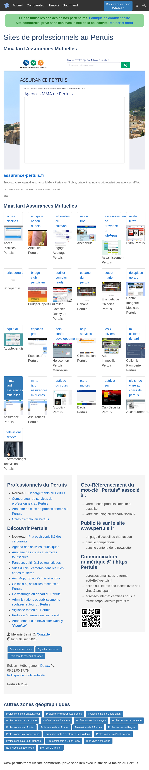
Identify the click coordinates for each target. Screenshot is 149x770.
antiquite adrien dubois (37, 221)
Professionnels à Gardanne (21, 720)
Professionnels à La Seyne (91, 720)
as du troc (84, 219)
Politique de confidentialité (109, 18)
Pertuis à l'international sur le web (36, 615)
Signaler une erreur (48, 649)
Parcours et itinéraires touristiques (36, 562)
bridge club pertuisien (38, 277)
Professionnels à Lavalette (126, 720)
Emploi (54, 5)
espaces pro (37, 331)
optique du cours (62, 383)
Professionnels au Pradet (54, 727)
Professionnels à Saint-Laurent (113, 734)
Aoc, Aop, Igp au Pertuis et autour (36, 578)
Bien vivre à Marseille (98, 740)
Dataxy (45, 665)
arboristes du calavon (63, 221)
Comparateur (36, 5)
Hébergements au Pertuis (46, 493)
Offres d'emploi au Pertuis (30, 519)
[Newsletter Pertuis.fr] (136, 5)
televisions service (13, 434)
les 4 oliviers (110, 331)
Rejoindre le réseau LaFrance (26, 656)
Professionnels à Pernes (88, 727)
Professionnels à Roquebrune (22, 734)
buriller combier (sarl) (61, 277)
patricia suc (110, 383)
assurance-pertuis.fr (24, 175)
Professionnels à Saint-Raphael (23, 740)
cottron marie (109, 275)
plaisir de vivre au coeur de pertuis (135, 388)
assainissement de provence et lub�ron (113, 226)
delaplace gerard (136, 275)
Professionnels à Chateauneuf (23, 713)
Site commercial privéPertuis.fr (118, 6)
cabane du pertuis (85, 277)
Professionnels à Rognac (122, 727)
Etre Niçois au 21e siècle (20, 747)
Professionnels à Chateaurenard (64, 713)
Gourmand (70, 5)
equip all (12, 329)
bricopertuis (14, 273)
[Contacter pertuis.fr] (143, 5)
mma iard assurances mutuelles (14, 388)
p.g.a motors (85, 383)
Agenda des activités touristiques (35, 547)
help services (86, 331)
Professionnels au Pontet (20, 727)
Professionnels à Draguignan (104, 713)
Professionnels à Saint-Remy (64, 740)
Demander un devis (21, 649)
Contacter (44, 634)
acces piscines (12, 219)
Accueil (18, 5)
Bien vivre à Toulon (50, 747)
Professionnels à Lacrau (56, 720)
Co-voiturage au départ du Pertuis (36, 594)
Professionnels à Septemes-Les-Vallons (67, 734)
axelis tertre (133, 219)
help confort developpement (64, 333)
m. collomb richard (134, 333)
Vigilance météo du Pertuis (31, 610)
